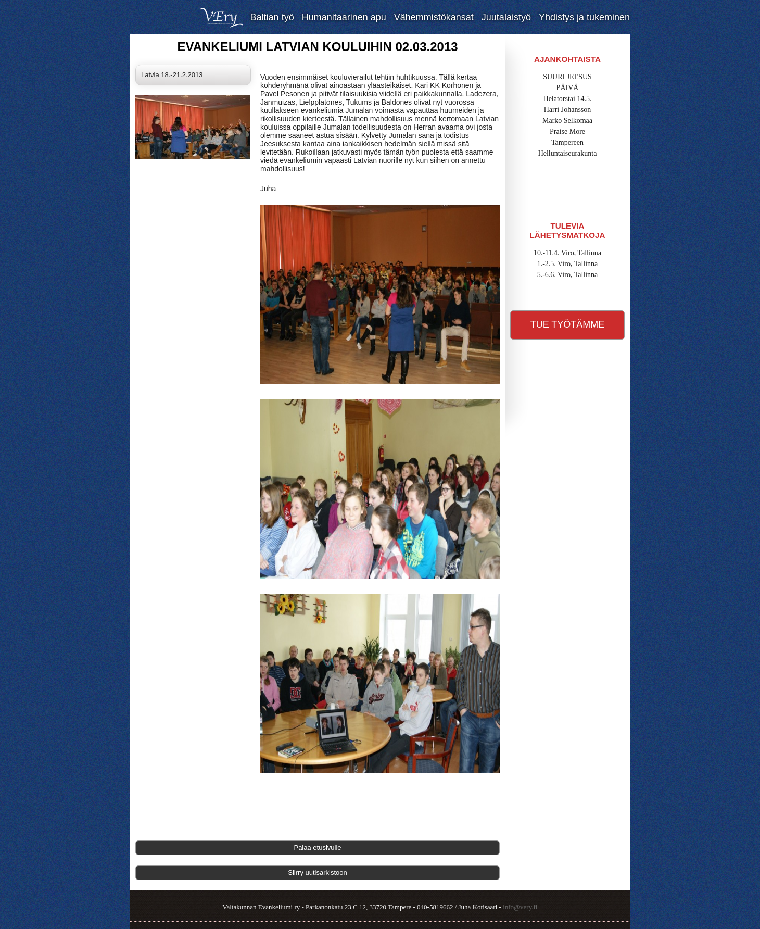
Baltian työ (272, 17)
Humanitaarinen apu (344, 17)
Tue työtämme (567, 324)
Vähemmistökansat (434, 17)
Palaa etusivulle (317, 847)
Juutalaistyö (506, 17)
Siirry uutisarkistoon (317, 872)
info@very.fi (520, 907)
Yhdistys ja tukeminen (584, 17)
